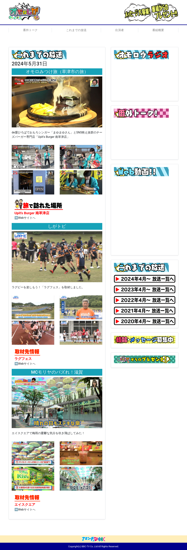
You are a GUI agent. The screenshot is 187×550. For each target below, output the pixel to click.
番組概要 (158, 30)
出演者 (119, 30)
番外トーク (30, 30)
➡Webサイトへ (24, 218)
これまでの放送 (76, 30)
